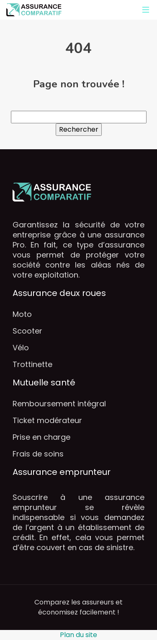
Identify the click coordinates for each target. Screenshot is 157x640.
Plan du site (78, 635)
